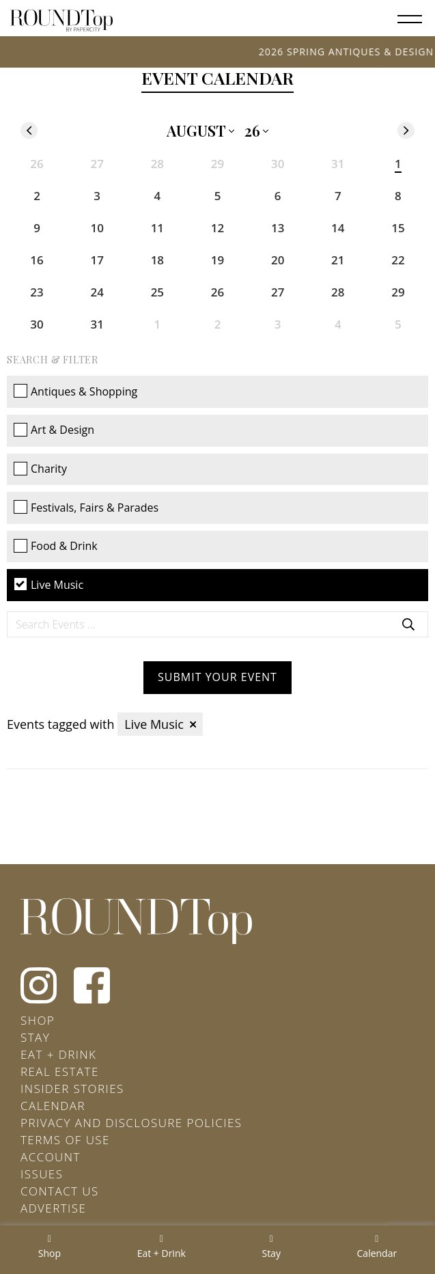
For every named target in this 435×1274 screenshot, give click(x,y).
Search (408, 624)
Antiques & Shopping (75, 391)
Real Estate (59, 1071)
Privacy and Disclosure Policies (131, 1123)
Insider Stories (72, 1088)
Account (50, 1157)
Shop (37, 1020)
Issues (41, 1174)
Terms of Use (65, 1140)
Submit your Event (217, 676)
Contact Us (59, 1191)
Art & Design (54, 429)
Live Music (48, 584)
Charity (40, 468)
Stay (35, 1037)
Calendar (52, 1105)
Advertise (53, 1208)
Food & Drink (56, 545)
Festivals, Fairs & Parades (86, 507)
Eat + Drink (58, 1054)
